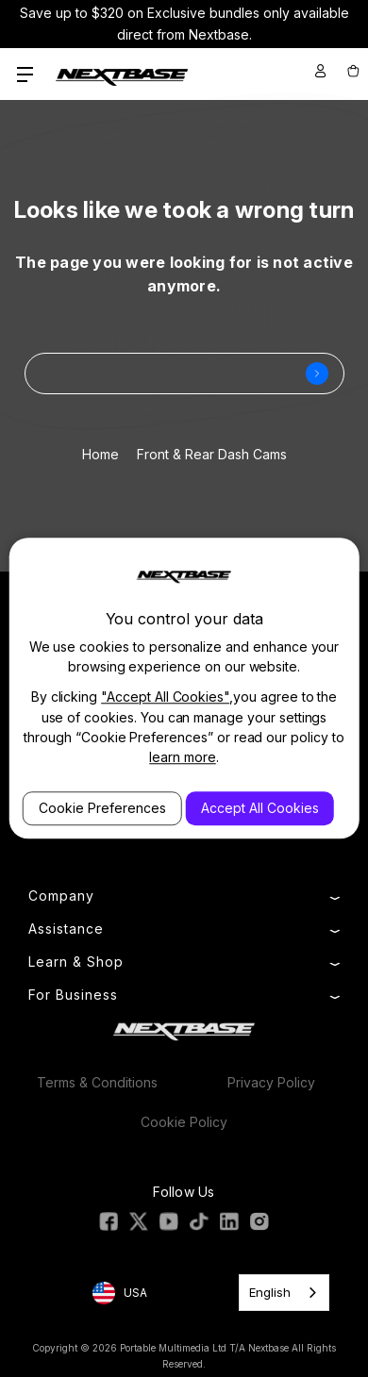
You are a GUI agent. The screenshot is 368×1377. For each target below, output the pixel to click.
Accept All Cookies (260, 808)
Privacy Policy (271, 1082)
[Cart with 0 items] (352, 69)
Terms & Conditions (97, 1082)
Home (100, 454)
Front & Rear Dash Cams (212, 454)
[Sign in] (321, 69)
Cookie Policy (184, 1122)
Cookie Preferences (102, 808)
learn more (182, 757)
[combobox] (284, 1292)
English (270, 1292)
